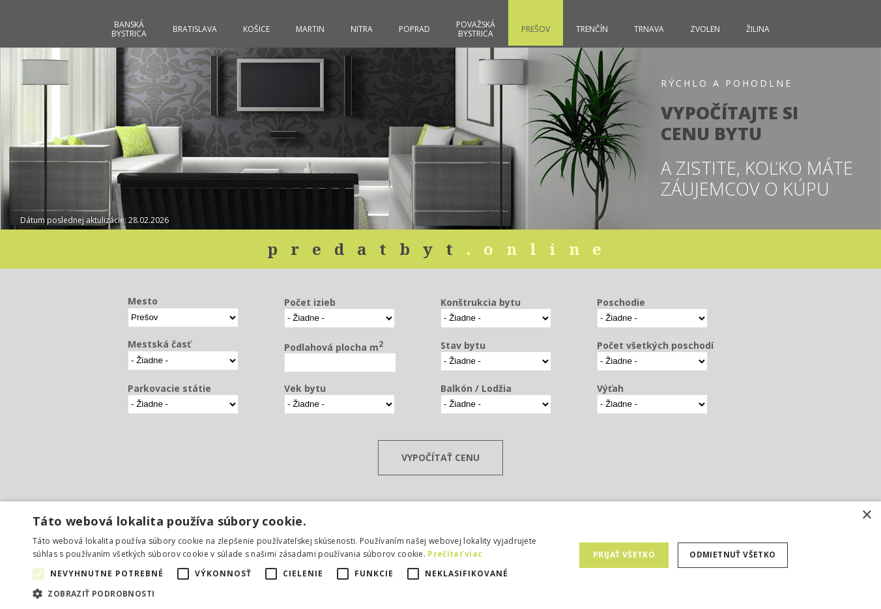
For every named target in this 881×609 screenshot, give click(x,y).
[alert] (440, 555)
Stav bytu (462, 345)
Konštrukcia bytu (480, 302)
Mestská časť (159, 344)
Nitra (362, 29)
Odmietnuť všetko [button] (732, 554)
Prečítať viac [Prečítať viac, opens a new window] (454, 553)
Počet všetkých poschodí (655, 345)
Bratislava (195, 29)
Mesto (143, 301)
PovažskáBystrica (475, 29)
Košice (256, 29)
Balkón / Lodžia (476, 388)
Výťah (610, 388)
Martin (310, 29)
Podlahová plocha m (333, 346)
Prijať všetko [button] (624, 554)
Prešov (535, 29)
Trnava (649, 29)
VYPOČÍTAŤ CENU (440, 457)
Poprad (414, 29)
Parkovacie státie (169, 388)
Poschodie (621, 302)
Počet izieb (310, 302)
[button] (295, 593)
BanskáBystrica (129, 29)
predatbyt (440, 249)
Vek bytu (305, 388)
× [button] (866, 515)
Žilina (758, 29)
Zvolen (705, 29)
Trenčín (592, 29)
